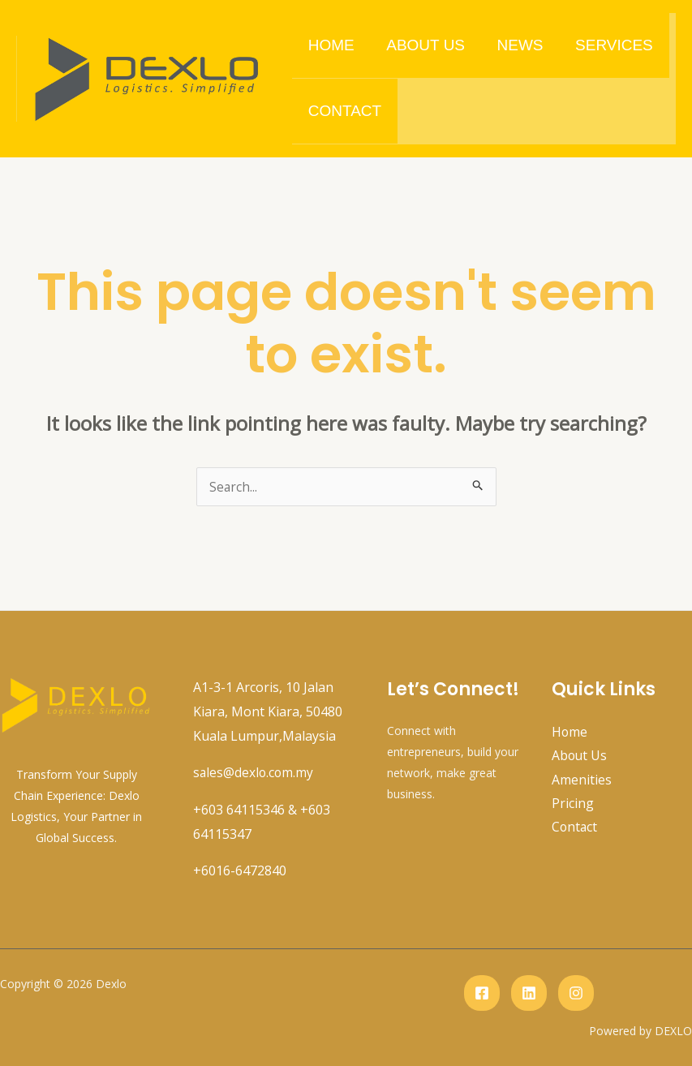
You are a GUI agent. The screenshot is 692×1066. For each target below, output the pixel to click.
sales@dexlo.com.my (254, 772)
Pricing (573, 804)
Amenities (582, 780)
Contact (343, 110)
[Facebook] (482, 993)
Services (610, 45)
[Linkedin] (529, 993)
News (517, 45)
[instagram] (576, 993)
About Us (424, 45)
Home (330, 45)
